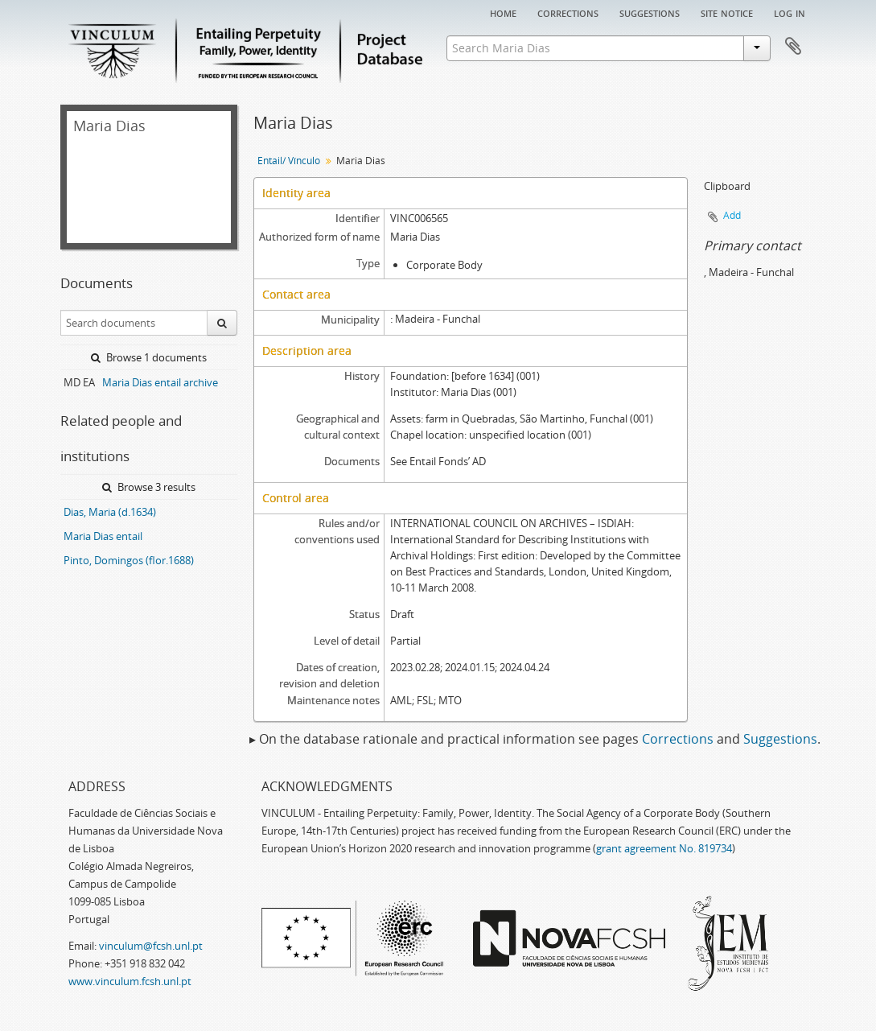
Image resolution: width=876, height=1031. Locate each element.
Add (732, 215)
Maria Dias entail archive (160, 382)
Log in (789, 12)
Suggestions (649, 12)
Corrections (567, 12)
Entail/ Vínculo (288, 160)
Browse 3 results (148, 487)
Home (503, 12)
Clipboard (793, 47)
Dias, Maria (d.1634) (110, 512)
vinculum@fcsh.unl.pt (151, 945)
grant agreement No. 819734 (664, 848)
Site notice (727, 12)
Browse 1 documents (149, 357)
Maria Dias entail (103, 536)
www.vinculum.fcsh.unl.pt (129, 981)
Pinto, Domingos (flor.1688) (129, 560)
